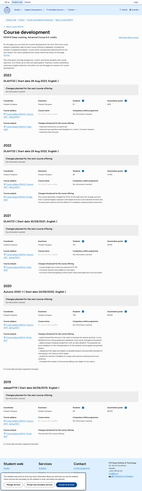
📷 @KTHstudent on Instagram (121, 476)
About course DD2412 (64, 20)
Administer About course (128, 37)
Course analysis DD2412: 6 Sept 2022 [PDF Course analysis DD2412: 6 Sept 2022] (18, 268)
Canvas (41, 473)
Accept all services (66, 485)
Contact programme (82, 468)
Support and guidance (12, 473)
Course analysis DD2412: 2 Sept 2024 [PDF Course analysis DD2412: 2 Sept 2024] (18, 128)
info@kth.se (113, 474)
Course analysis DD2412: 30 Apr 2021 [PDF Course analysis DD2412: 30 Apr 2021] (18, 338)
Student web (17, 2)
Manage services (13, 485)
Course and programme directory (40, 20)
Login (136, 2)
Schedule (42, 468)
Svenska (135, 10)
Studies (22, 20)
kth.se (7, 2)
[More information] (83, 101)
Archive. (7, 55)
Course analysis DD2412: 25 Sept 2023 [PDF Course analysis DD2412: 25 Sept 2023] (18, 198)
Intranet (28, 2)
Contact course (80, 473)
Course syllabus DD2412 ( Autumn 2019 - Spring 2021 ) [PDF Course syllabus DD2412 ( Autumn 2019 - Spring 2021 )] (19, 326)
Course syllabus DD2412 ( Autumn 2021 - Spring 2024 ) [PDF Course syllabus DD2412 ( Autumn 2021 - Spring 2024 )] (19, 115)
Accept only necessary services (39, 485)
